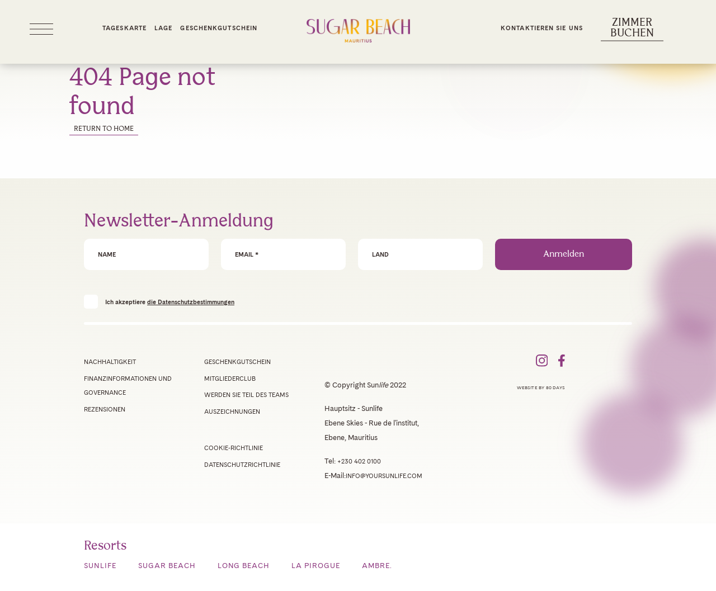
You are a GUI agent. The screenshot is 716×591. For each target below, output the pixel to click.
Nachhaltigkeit (110, 362)
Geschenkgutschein (218, 28)
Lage (163, 28)
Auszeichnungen (232, 411)
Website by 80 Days (541, 387)
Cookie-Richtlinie (233, 448)
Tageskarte (124, 28)
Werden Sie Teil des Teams (246, 395)
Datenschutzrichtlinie (242, 465)
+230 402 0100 (359, 461)
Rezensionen (104, 409)
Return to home (104, 129)
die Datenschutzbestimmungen (190, 302)
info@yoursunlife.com (384, 476)
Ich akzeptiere (169, 301)
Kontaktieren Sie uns (542, 28)
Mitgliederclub (230, 378)
